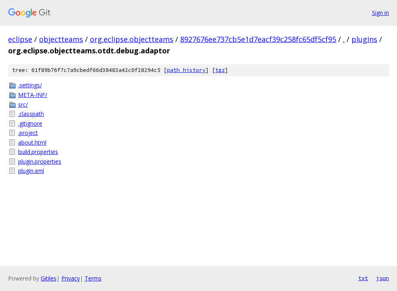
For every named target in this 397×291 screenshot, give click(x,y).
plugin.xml (31, 171)
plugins (364, 39)
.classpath (31, 114)
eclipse (20, 39)
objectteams (61, 39)
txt (363, 278)
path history (186, 70)
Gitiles (48, 278)
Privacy (70, 278)
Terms (93, 278)
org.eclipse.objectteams (131, 39)
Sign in (380, 13)
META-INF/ (32, 95)
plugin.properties (39, 161)
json (382, 278)
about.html (32, 142)
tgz (220, 70)
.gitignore (30, 123)
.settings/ (30, 85)
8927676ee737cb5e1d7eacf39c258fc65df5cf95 (258, 39)
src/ (23, 104)
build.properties (38, 152)
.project (28, 133)
